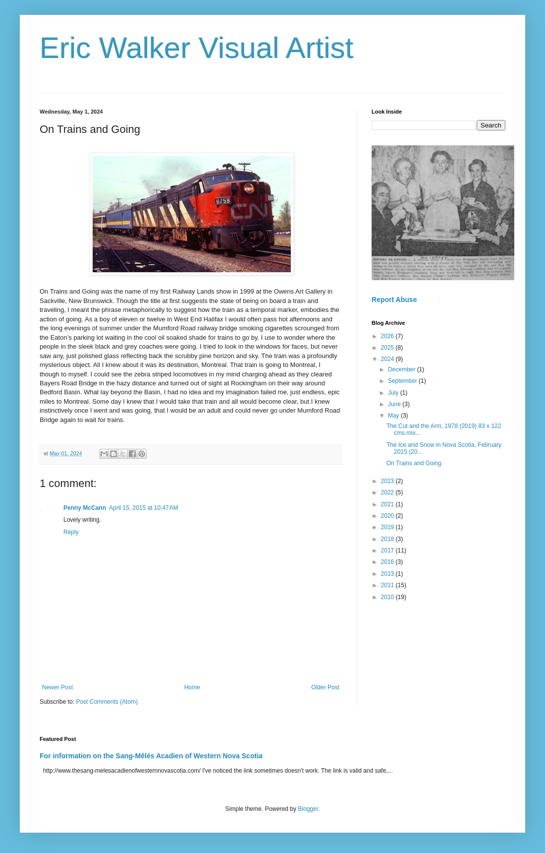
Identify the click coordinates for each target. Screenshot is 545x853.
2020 (388, 515)
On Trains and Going (413, 463)
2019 (388, 527)
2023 (388, 481)
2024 (388, 359)
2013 (388, 573)
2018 (388, 539)
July (394, 392)
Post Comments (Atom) (107, 701)
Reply (71, 532)
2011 (388, 585)
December (402, 369)
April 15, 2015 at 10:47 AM (143, 507)
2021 (388, 504)
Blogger (308, 808)
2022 (388, 492)
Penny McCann (84, 507)
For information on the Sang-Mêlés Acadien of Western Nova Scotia (151, 756)
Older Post (325, 687)
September (403, 380)
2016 (388, 561)
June (395, 404)
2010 (388, 597)
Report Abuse (394, 300)
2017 (388, 550)
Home (192, 687)
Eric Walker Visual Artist (197, 47)
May (394, 415)
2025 (388, 347)
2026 (388, 336)
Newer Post (57, 687)
